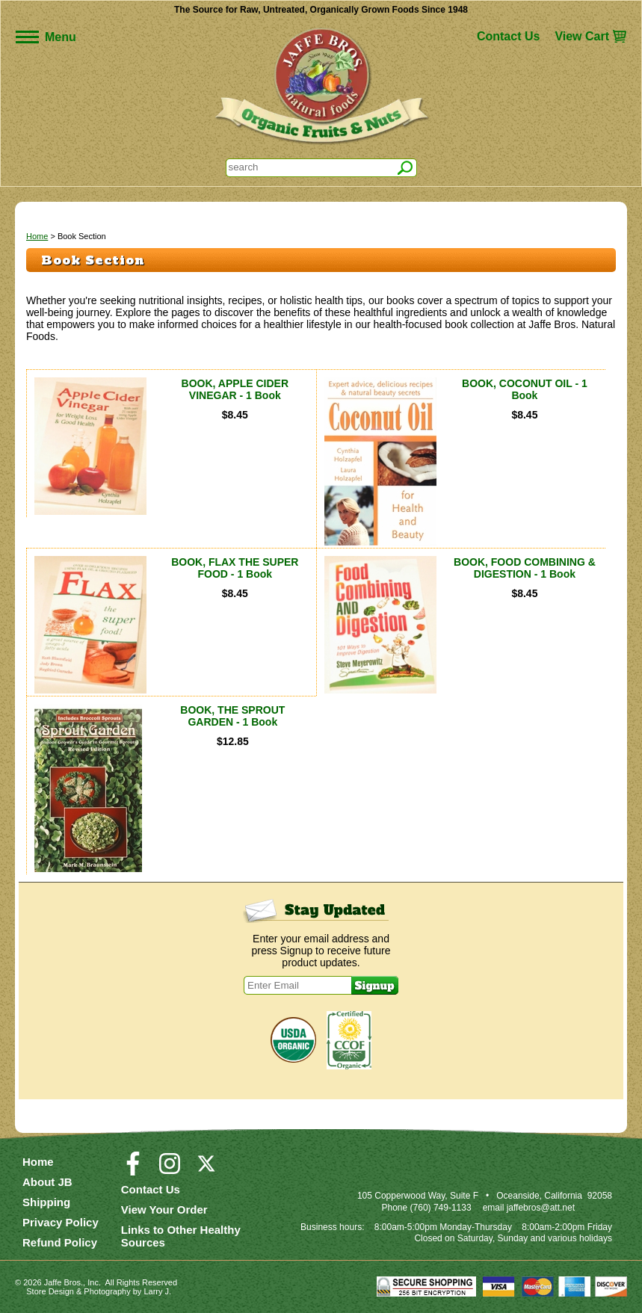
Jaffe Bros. (63, 1282)
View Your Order (164, 1209)
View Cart (582, 36)
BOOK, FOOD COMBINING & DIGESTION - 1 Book (525, 568)
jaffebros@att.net (541, 1207)
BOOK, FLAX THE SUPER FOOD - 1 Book (234, 568)
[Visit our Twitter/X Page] (206, 1170)
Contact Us (508, 36)
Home (37, 236)
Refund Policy (59, 1242)
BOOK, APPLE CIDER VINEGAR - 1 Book (235, 389)
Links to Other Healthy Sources (181, 1236)
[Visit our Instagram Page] (170, 1170)
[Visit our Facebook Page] (133, 1170)
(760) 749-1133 (441, 1207)
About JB (47, 1181)
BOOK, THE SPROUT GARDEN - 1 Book (232, 716)
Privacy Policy (60, 1222)
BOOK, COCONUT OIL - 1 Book (524, 389)
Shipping (46, 1202)
